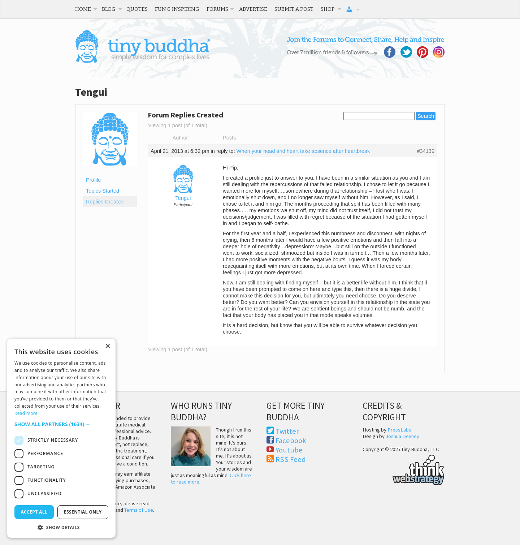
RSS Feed (291, 459)
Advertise (253, 9)
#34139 (425, 151)
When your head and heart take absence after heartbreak (303, 151)
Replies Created (105, 202)
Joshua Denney (402, 436)
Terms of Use (138, 510)
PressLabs (399, 429)
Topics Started (102, 191)
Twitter (287, 431)
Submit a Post (293, 9)
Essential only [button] (83, 512)
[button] (61, 424)
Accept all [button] (34, 512)
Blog (109, 9)
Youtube (289, 450)
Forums (217, 9)
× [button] (107, 346)
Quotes (137, 9)
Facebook (291, 440)
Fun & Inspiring (177, 9)
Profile (93, 180)
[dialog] (61, 438)
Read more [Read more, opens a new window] (26, 413)
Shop (328, 9)
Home (83, 9)
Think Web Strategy (404, 468)
